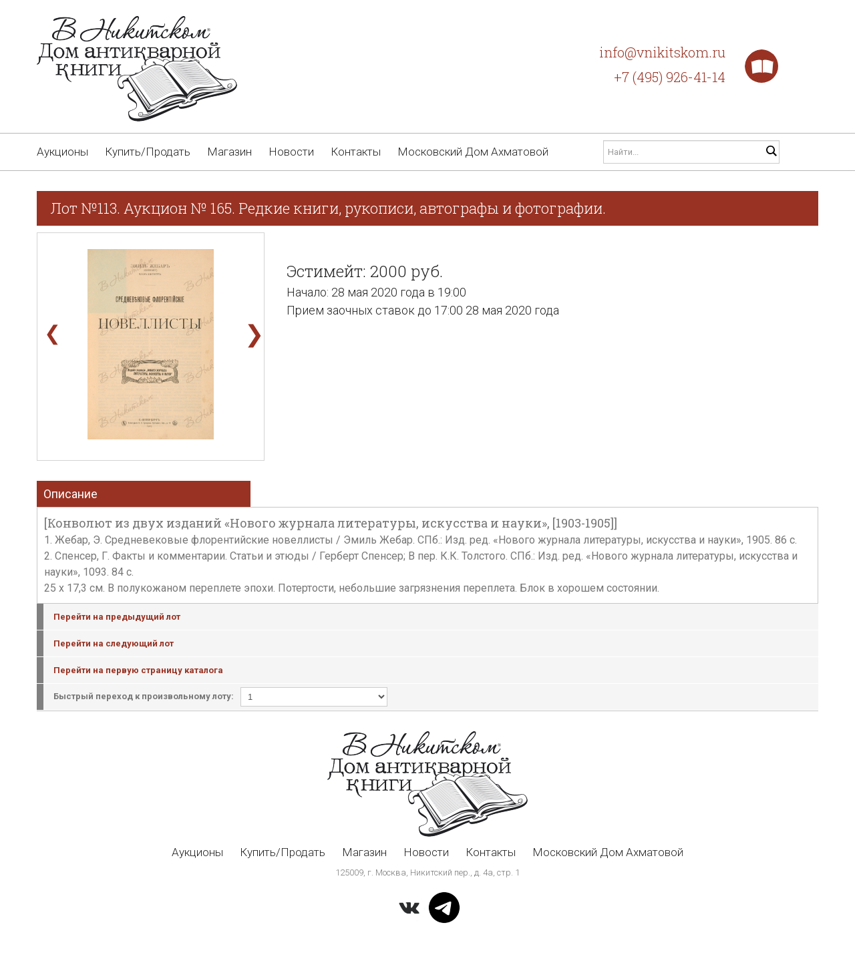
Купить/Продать (147, 151)
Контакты (356, 151)
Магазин (229, 151)
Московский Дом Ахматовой (472, 151)
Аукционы (62, 151)
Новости (291, 151)
